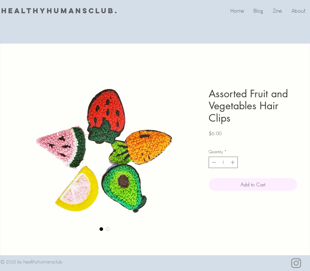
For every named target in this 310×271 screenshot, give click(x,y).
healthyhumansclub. (59, 10)
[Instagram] (296, 263)
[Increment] (233, 162)
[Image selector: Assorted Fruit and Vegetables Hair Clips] (101, 229)
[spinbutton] (223, 162)
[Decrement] (213, 162)
